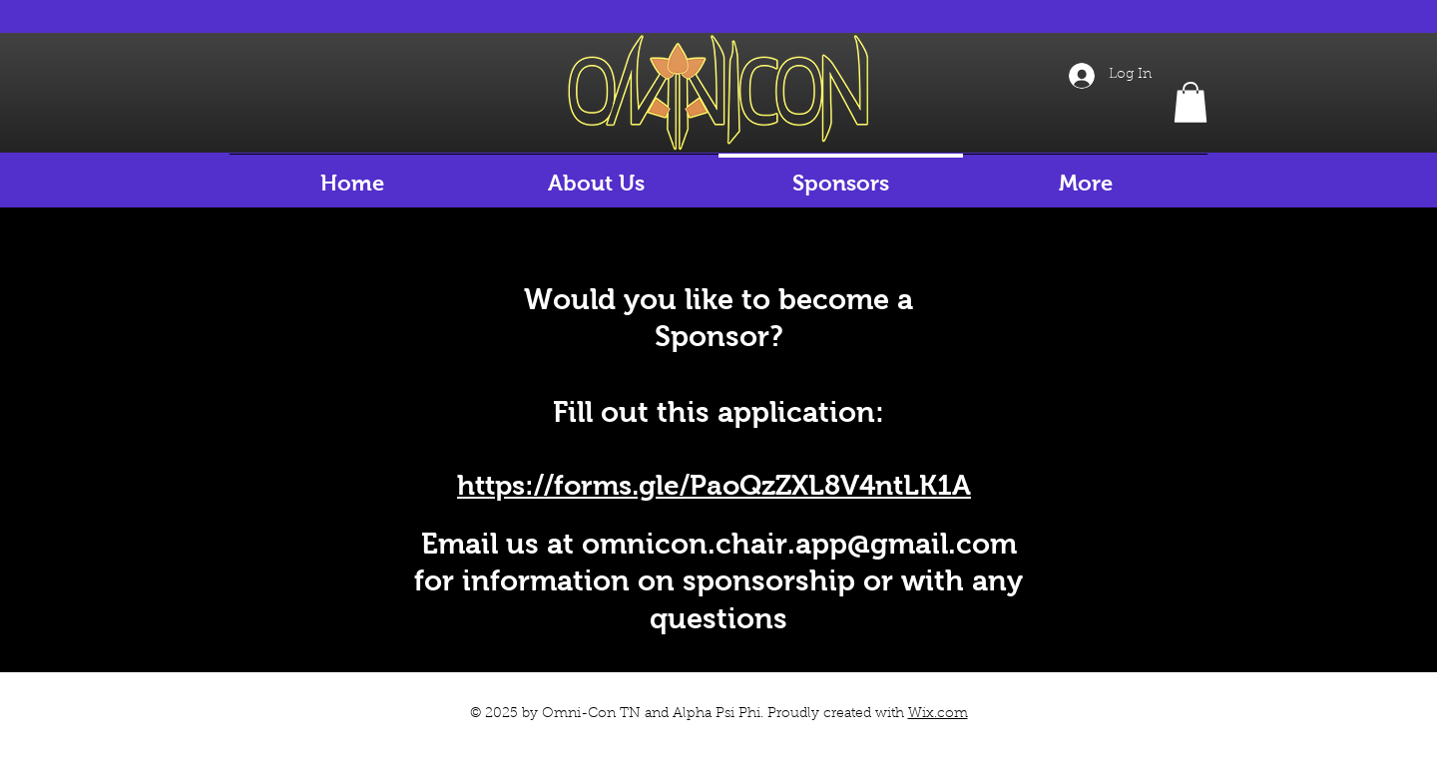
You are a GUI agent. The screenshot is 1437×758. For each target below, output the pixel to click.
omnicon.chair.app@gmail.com (799, 544)
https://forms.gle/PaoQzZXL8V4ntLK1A (714, 485)
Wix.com (938, 714)
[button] (1190, 102)
